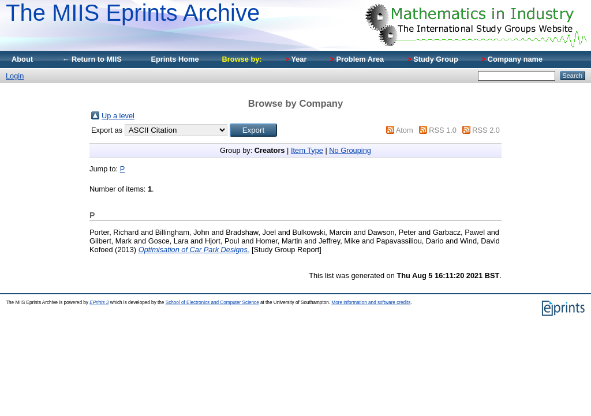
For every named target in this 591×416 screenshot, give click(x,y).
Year (296, 59)
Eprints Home (175, 59)
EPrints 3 (99, 302)
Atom (404, 130)
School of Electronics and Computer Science (212, 302)
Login (15, 76)
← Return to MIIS (92, 59)
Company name (512, 59)
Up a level (118, 115)
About (22, 59)
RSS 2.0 (486, 130)
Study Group (432, 59)
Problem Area (357, 59)
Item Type (307, 150)
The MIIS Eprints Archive (133, 12)
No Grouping (350, 150)
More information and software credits (370, 302)
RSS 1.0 (443, 130)
